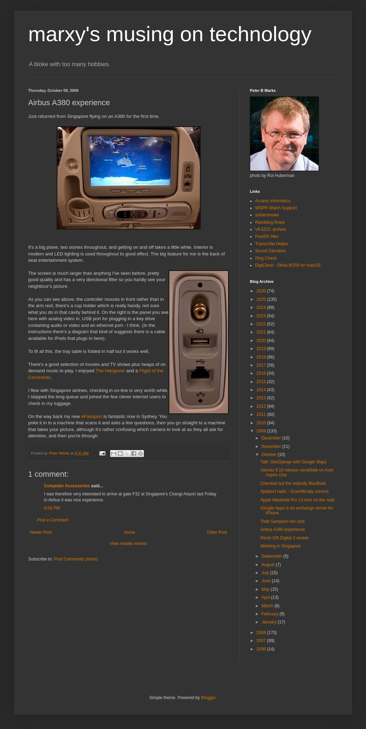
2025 (262, 299)
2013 (262, 397)
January (269, 622)
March (267, 605)
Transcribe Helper (272, 243)
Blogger (208, 697)
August (268, 564)
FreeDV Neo (267, 236)
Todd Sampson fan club (282, 521)
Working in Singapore (280, 546)
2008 (262, 632)
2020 (262, 340)
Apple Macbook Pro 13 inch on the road (297, 499)
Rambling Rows (270, 222)
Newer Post (41, 532)
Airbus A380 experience (282, 529)
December (271, 438)
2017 (262, 365)
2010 (262, 422)
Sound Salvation (270, 250)
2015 (262, 381)
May (266, 589)
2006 (262, 649)
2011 (262, 414)
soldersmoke (267, 215)
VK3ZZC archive (270, 229)
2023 (262, 315)
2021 (262, 332)
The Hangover (110, 370)
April (266, 597)
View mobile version (128, 543)
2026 (262, 291)
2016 (262, 373)
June (266, 580)
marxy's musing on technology (169, 34)
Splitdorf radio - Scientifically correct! (294, 491)
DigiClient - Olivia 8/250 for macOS (288, 265)
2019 (262, 348)
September (272, 556)
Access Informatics (273, 200)
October (269, 454)
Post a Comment (52, 520)
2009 (262, 431)
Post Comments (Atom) (76, 559)
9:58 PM (52, 508)
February (270, 613)
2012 (262, 406)
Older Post (217, 532)
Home (129, 532)
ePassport (91, 416)
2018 (262, 357)
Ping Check (266, 258)
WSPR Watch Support (276, 207)
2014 (262, 389)
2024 (262, 307)
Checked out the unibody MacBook (293, 483)
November (271, 446)
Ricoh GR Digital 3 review (284, 537)
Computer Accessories (67, 485)
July (265, 572)
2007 (262, 640)
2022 (262, 324)
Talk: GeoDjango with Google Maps (293, 461)
